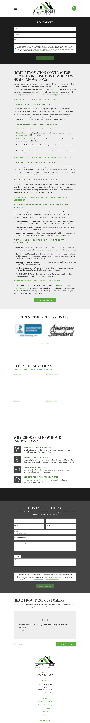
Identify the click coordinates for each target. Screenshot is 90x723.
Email (48, 525)
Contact (45, 712)
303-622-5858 (45, 674)
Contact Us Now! (45, 300)
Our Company (45, 708)
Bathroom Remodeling (45, 701)
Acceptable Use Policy (52, 50)
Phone (16, 525)
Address (16, 531)
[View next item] (47, 343)
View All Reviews (66, 644)
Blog (45, 715)
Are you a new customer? (22, 537)
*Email (16, 39)
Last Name (49, 520)
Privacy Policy (38, 50)
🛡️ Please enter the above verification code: (27, 560)
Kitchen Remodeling (23, 133)
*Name (16, 28)
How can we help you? (21, 543)
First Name (17, 520)
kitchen (38, 92)
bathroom (56, 92)
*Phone (16, 34)
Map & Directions (45, 692)
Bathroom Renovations (24, 139)
